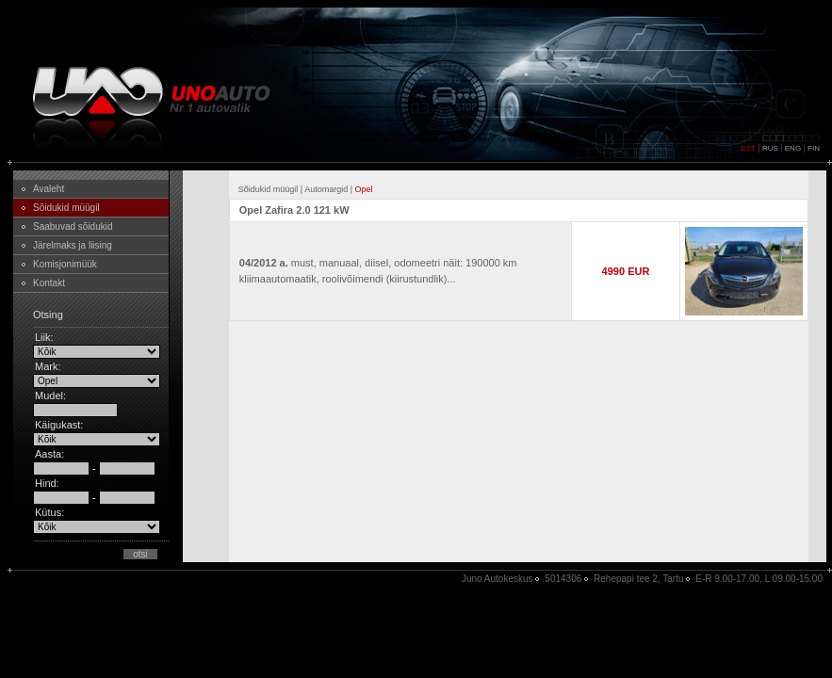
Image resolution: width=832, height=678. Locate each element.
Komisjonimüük (65, 264)
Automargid (326, 189)
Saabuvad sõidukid (73, 226)
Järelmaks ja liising (72, 245)
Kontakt (49, 283)
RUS (770, 148)
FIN (814, 148)
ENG (793, 148)
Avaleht (48, 189)
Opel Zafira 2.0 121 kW (294, 210)
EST (748, 148)
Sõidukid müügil (66, 207)
